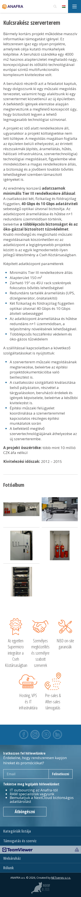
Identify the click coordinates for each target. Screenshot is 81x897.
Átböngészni (25, 811)
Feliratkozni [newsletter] (60, 774)
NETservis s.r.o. (61, 878)
